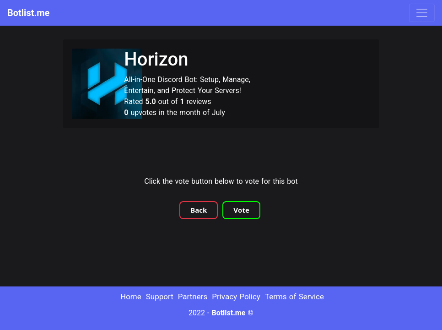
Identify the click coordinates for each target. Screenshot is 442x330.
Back (198, 209)
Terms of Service (294, 296)
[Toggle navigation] (422, 13)
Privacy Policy (236, 296)
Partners (193, 296)
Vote (241, 209)
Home (130, 296)
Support (159, 296)
